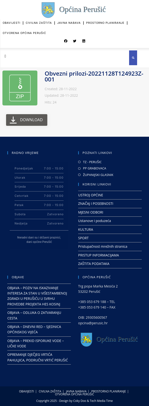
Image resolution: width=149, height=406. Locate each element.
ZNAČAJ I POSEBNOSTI (95, 203)
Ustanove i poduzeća (94, 220)
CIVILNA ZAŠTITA (39, 21)
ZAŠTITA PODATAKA (93, 263)
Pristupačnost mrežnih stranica (102, 246)
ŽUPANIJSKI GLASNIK (98, 175)
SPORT (83, 238)
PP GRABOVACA (94, 168)
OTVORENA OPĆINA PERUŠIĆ (24, 30)
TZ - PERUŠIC (92, 162)
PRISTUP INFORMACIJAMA (98, 255)
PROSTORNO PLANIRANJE (105, 21)
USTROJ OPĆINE (90, 195)
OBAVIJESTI (11, 21)
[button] (65, 40)
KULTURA (85, 229)
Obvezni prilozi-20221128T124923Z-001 (94, 76)
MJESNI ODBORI (90, 212)
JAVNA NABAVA (69, 21)
